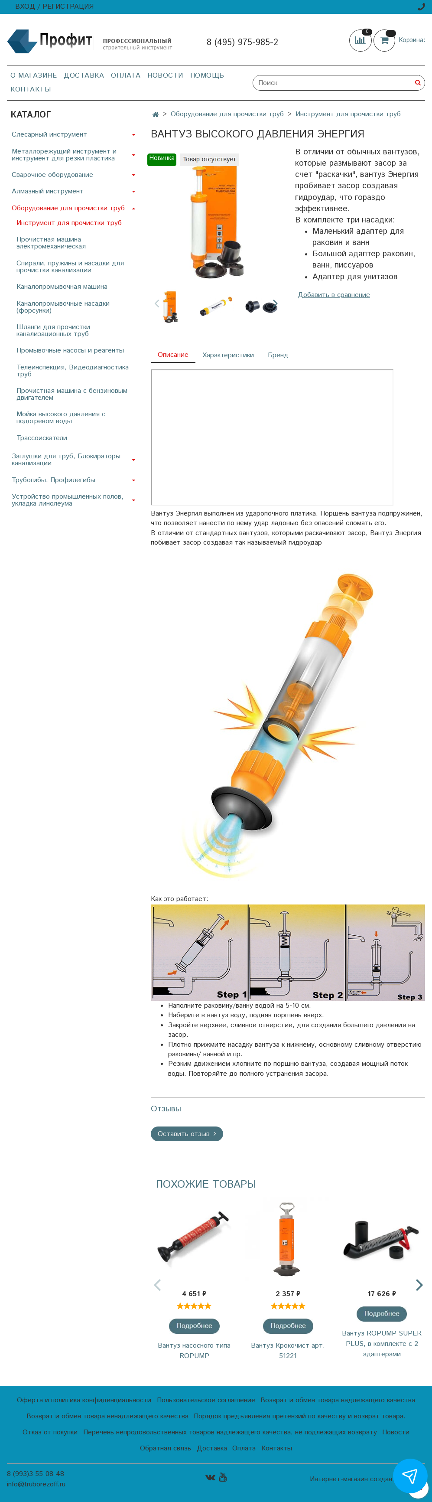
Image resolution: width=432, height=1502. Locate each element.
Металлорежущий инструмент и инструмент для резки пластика (64, 155)
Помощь (207, 76)
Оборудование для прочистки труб (227, 114)
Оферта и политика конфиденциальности (84, 1400)
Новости (165, 76)
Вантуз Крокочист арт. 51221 (288, 1351)
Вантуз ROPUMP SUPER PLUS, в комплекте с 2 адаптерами (382, 1344)
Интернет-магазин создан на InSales (367, 1479)
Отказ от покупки (50, 1432)
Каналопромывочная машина (61, 287)
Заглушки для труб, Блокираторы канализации (66, 459)
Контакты (30, 90)
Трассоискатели (41, 438)
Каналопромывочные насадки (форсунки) (63, 307)
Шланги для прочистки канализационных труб (53, 330)
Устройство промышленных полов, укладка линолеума (67, 500)
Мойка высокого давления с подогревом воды (60, 417)
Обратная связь (165, 1448)
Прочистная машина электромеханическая (51, 243)
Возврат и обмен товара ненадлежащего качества (107, 1416)
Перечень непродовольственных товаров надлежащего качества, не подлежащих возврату (230, 1432)
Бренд (278, 355)
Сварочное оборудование (52, 175)
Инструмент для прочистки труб (348, 114)
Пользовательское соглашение (206, 1400)
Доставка (84, 76)
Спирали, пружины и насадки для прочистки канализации (70, 266)
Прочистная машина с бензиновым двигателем (71, 394)
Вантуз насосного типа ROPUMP (194, 1351)
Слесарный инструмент (49, 135)
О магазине (33, 76)
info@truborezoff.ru (36, 1484)
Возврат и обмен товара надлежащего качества (337, 1400)
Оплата (125, 76)
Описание (173, 355)
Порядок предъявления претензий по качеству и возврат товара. (300, 1416)
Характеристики (228, 355)
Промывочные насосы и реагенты (70, 351)
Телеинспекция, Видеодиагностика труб (72, 370)
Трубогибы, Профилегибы (53, 480)
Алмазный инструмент (48, 191)
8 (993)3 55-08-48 (35, 1474)
